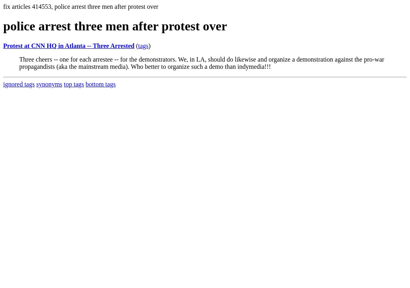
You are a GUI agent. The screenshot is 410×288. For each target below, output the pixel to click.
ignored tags (19, 84)
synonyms (49, 84)
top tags (74, 84)
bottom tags (101, 84)
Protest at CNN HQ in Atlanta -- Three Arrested (69, 45)
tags (143, 45)
